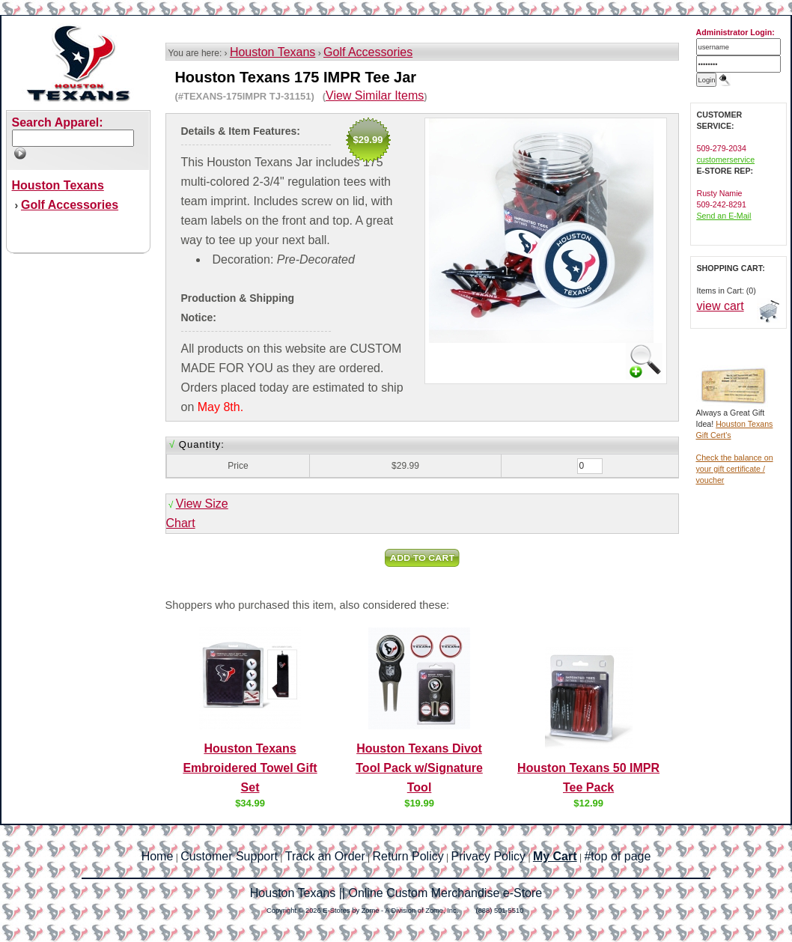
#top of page (617, 856)
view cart (720, 306)
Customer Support (229, 856)
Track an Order (325, 856)
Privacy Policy (488, 856)
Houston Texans (272, 52)
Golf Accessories (367, 52)
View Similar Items (375, 95)
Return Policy (408, 856)
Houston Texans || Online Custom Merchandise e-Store (396, 893)
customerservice (726, 159)
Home (157, 856)
